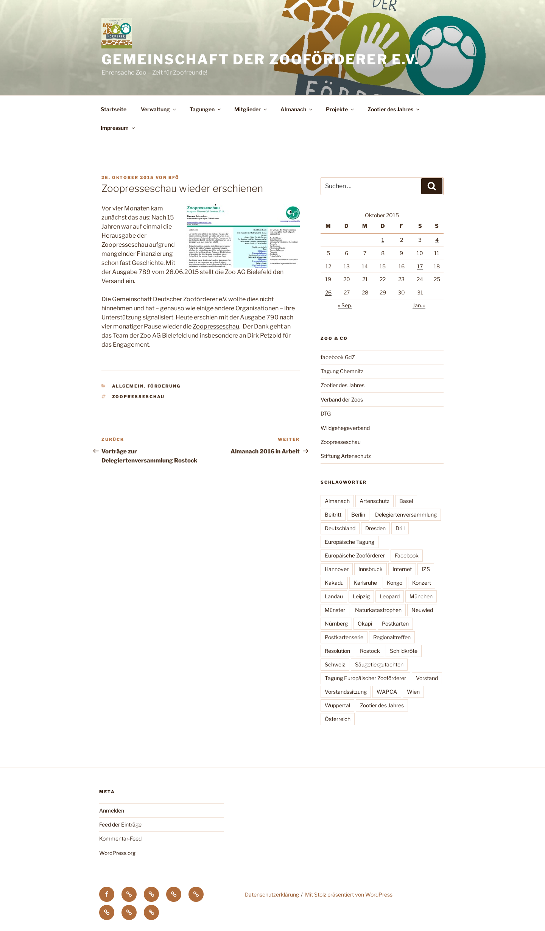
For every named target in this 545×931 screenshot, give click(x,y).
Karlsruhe (365, 582)
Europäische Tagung (349, 542)
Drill (400, 528)
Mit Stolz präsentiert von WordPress (348, 894)
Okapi (365, 623)
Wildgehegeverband (345, 428)
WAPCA (387, 691)
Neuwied (422, 610)
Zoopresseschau (216, 326)
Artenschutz (374, 501)
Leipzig (361, 596)
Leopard (390, 596)
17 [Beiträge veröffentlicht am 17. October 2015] (420, 266)
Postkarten (395, 623)
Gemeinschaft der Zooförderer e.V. (260, 59)
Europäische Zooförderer (355, 555)
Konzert (421, 582)
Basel (406, 501)
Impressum (118, 128)
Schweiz (335, 664)
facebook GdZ (338, 357)
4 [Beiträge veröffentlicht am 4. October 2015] (437, 240)
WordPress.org (117, 853)
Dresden (375, 528)
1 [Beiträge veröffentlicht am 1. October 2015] (383, 240)
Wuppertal (337, 705)
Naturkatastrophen (378, 610)
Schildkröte (403, 651)
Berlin (358, 514)
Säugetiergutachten (379, 664)
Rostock (370, 651)
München (421, 596)
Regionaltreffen (392, 637)
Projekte (340, 109)
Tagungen (206, 109)
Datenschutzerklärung (272, 894)
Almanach (296, 109)
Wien (413, 691)
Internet (402, 569)
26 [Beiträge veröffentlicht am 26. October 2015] (328, 292)
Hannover (337, 569)
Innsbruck (370, 569)
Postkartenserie (344, 637)
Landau (334, 596)
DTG (326, 413)
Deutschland (340, 528)
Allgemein (128, 386)
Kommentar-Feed (120, 838)
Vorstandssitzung (346, 691)
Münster (335, 610)
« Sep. (345, 305)
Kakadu (334, 582)
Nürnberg (336, 623)
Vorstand (427, 678)
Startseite (113, 109)
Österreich (337, 719)
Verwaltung (159, 109)
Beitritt (333, 514)
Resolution (337, 651)
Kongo (394, 582)
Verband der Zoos (342, 399)
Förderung (164, 386)
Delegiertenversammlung (406, 514)
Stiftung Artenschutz (346, 456)
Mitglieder (251, 109)
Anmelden (111, 810)
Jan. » (419, 305)
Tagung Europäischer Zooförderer (365, 678)
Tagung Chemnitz (342, 371)
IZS (426, 569)
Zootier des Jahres (393, 109)
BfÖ (173, 177)
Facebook (407, 555)
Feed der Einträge (120, 824)
